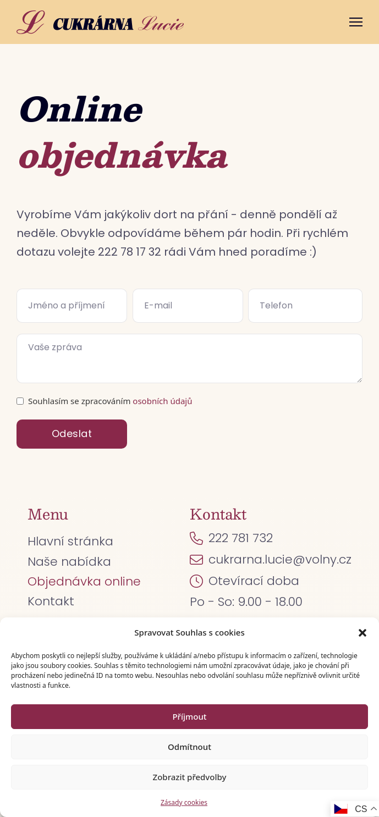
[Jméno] (72, 306)
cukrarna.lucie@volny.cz (279, 559)
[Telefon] (305, 306)
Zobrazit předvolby (190, 776)
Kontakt (51, 601)
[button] (362, 632)
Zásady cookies (184, 802)
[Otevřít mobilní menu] (355, 22)
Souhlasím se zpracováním (110, 400)
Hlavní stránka (70, 541)
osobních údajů (162, 400)
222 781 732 (240, 537)
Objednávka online (84, 581)
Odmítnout (189, 746)
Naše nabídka (69, 561)
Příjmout (189, 716)
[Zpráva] (189, 358)
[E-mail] (188, 306)
